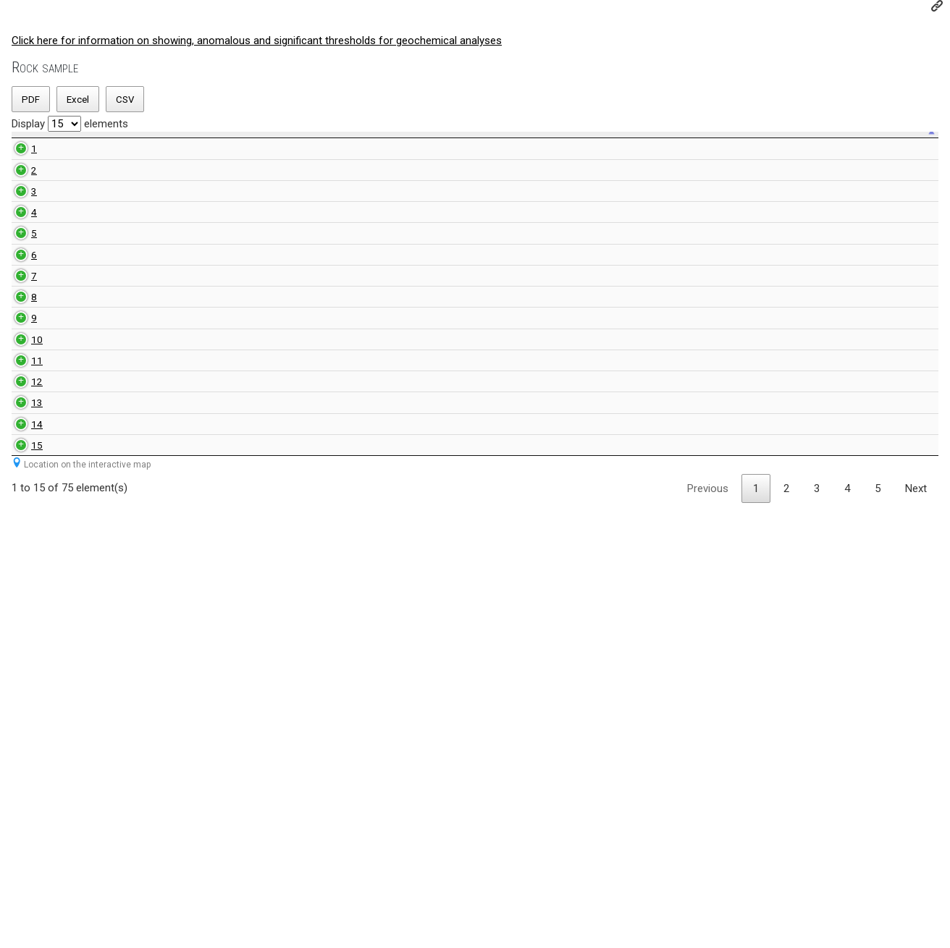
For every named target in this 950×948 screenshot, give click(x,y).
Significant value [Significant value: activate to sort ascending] (663, 159)
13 (20, 797)
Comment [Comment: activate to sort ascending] (866, 159)
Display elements (70, 123)
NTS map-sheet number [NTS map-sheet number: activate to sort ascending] (342, 159)
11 (20, 703)
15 (20, 875)
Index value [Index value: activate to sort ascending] (437, 159)
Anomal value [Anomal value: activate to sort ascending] (542, 159)
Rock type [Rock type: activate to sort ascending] (170, 159)
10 (20, 666)
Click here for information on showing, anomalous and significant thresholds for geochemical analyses (257, 40)
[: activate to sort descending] (20, 159)
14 (20, 832)
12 (20, 753)
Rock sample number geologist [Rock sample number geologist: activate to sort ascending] (261, 159)
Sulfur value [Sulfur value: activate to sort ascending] (767, 159)
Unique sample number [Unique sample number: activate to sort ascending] (83, 159)
